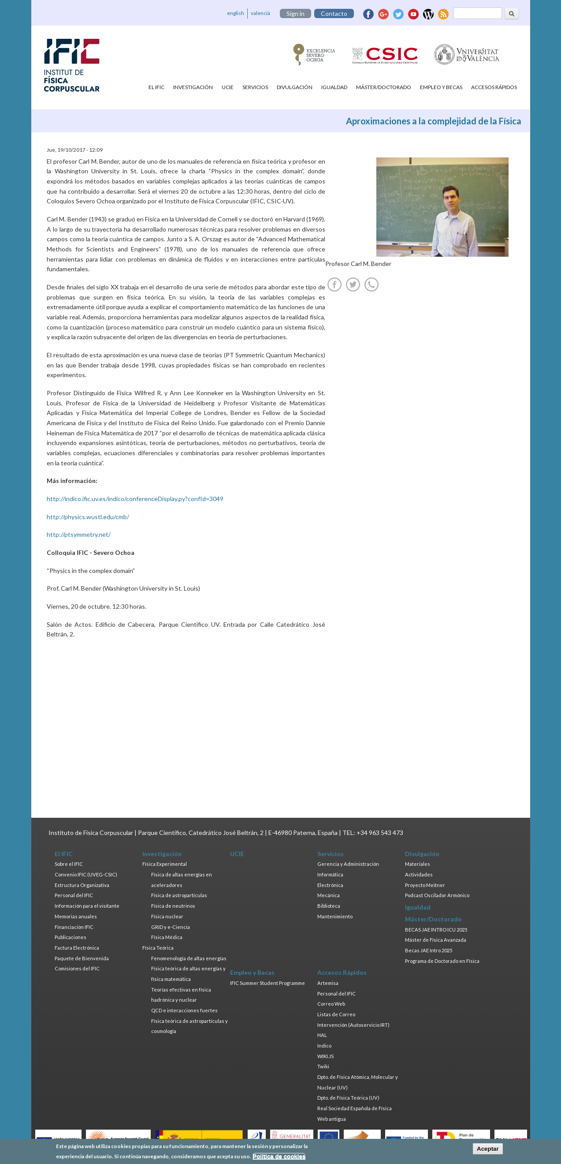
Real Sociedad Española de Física (354, 1108)
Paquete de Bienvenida (82, 958)
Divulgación (294, 87)
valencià (260, 13)
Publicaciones (70, 937)
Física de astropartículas (179, 895)
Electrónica (330, 885)
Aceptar (488, 1148)
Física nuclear (167, 916)
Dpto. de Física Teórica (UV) (348, 1097)
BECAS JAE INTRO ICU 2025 (436, 929)
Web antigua (331, 1119)
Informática (330, 874)
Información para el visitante (87, 906)
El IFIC (156, 87)
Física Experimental (164, 864)
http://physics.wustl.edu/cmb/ (88, 516)
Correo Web (331, 1004)
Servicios (255, 87)
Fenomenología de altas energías (189, 958)
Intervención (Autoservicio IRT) (353, 1025)
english (235, 13)
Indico (324, 1045)
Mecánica (328, 895)
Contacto (334, 13)
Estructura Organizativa (82, 885)
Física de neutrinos (173, 906)
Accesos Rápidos (494, 87)
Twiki (323, 1066)
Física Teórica (158, 948)
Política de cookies (279, 1156)
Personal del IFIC (74, 895)
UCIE (228, 87)
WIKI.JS (325, 1056)
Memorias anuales (76, 916)
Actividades (419, 874)
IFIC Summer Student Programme (267, 983)
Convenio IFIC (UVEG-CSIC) (86, 874)
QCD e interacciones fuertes (184, 1010)
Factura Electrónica (77, 948)
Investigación (193, 87)
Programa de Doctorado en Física (442, 961)
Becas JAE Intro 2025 (428, 950)
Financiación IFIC (74, 927)
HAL (322, 1035)
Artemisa (327, 983)
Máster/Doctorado (383, 87)
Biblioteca (328, 906)
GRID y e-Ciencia (170, 927)
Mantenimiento (335, 916)
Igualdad (334, 87)
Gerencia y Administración (348, 864)
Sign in (295, 13)
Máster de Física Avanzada (435, 940)
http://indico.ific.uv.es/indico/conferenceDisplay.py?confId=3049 (135, 498)
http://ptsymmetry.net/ (79, 534)
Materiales (417, 864)
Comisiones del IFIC (77, 968)
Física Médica (166, 937)
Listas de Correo (336, 1014)
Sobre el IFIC (69, 864)
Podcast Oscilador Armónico (437, 895)
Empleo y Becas (441, 87)
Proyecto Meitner (425, 885)
